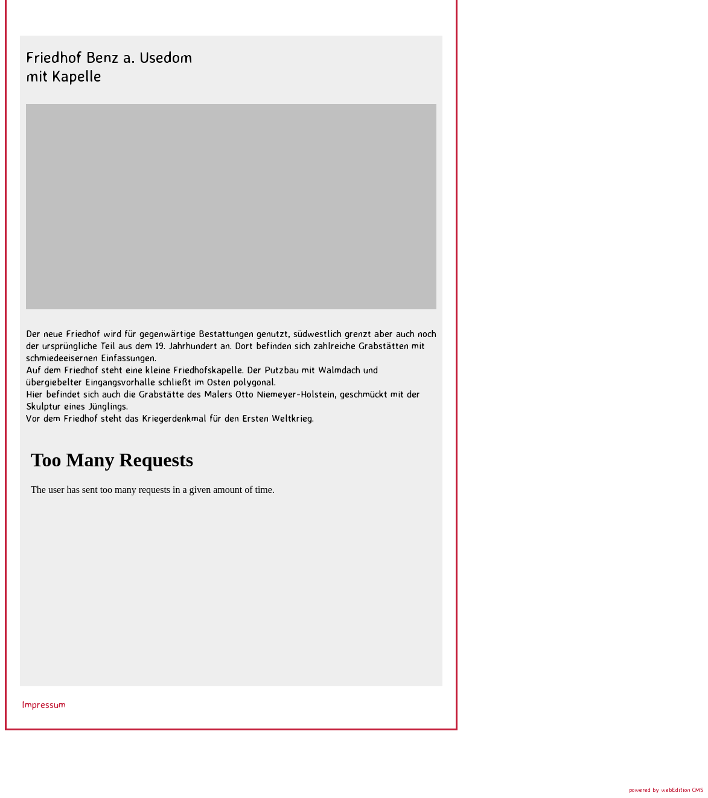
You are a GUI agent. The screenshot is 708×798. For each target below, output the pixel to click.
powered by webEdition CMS (666, 789)
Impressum (44, 704)
